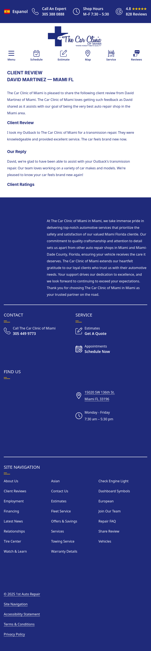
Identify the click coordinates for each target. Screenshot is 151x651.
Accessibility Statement (22, 614)
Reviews (136, 59)
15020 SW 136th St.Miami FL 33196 (100, 395)
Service (111, 59)
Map (88, 59)
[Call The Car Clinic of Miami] (30, 331)
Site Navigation (16, 604)
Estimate (64, 59)
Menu (11, 59)
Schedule (36, 59)
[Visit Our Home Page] (74, 36)
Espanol (15, 11)
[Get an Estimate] (91, 331)
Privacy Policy (14, 634)
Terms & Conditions (19, 624)
